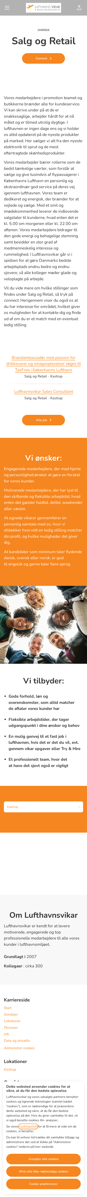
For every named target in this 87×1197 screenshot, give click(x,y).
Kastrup (10, 1069)
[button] (79, 7)
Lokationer (12, 1021)
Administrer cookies (19, 1048)
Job (6, 1034)
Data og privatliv (17, 1040)
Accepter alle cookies (43, 1159)
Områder (11, 1014)
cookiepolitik (28, 1126)
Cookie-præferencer (43, 1184)
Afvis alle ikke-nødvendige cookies (43, 1171)
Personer (11, 1027)
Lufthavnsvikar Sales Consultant (43, 392)
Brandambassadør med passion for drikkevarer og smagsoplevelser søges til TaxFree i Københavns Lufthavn (43, 364)
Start (8, 1008)
